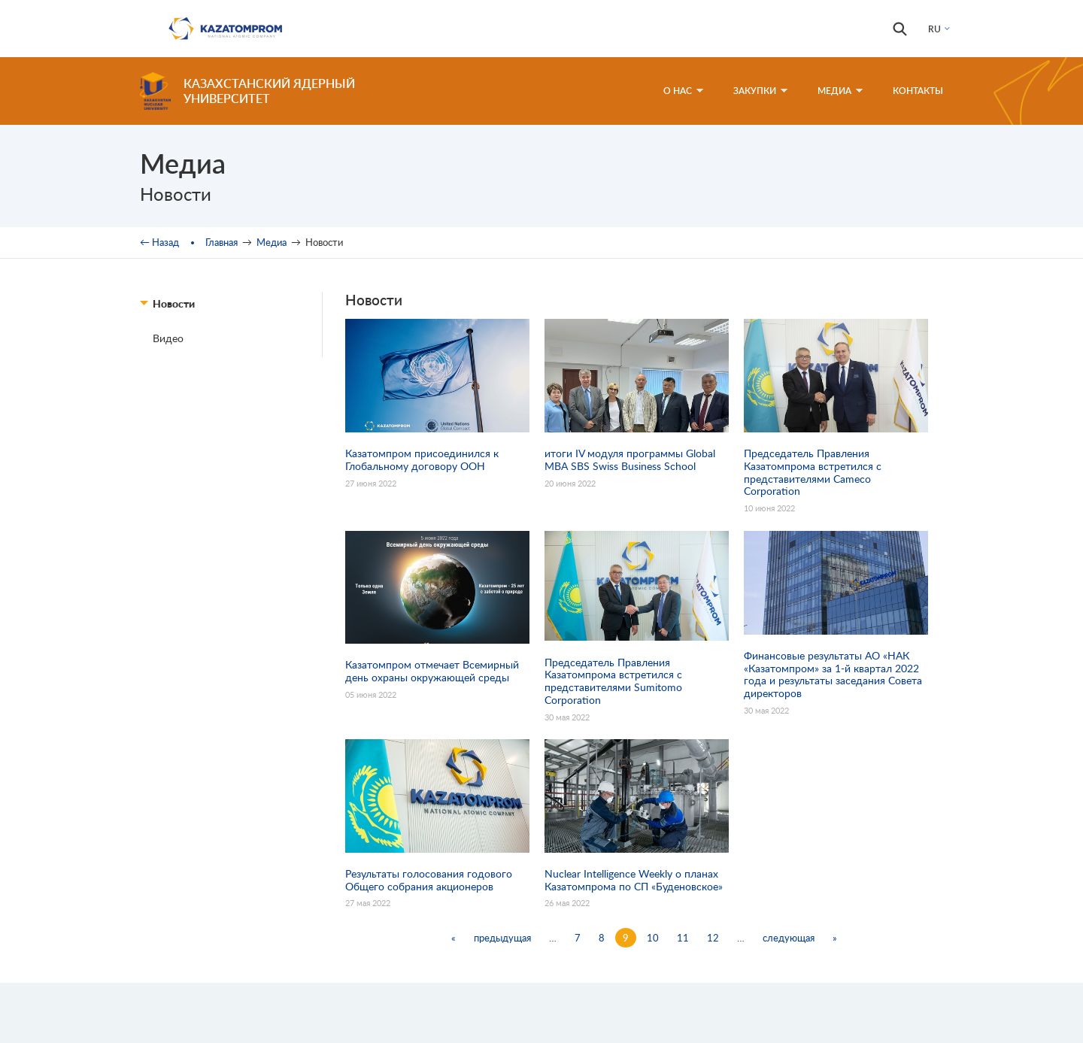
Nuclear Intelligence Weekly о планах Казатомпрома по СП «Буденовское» (634, 880)
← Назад (159, 242)
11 (683, 938)
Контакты (918, 90)
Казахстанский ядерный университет (269, 90)
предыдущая (502, 938)
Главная (221, 242)
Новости (174, 303)
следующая (789, 938)
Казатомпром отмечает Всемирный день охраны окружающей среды (432, 671)
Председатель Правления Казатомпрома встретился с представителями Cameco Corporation (812, 472)
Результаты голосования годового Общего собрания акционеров (428, 880)
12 (713, 938)
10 (653, 938)
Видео (168, 338)
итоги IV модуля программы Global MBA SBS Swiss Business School (630, 459)
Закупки (760, 90)
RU (934, 29)
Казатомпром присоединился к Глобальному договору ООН (422, 459)
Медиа (840, 90)
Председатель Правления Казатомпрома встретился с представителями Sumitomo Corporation (613, 681)
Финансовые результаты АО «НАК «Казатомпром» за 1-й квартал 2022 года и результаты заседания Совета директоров (833, 674)
